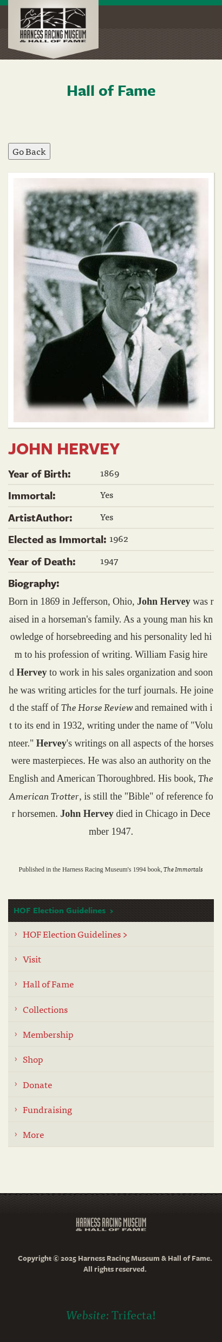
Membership (48, 1033)
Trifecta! (134, 1314)
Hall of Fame (48, 983)
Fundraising (47, 1109)
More (33, 1134)
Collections (45, 1008)
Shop (33, 1058)
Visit (32, 958)
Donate (37, 1084)
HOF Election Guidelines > (75, 933)
